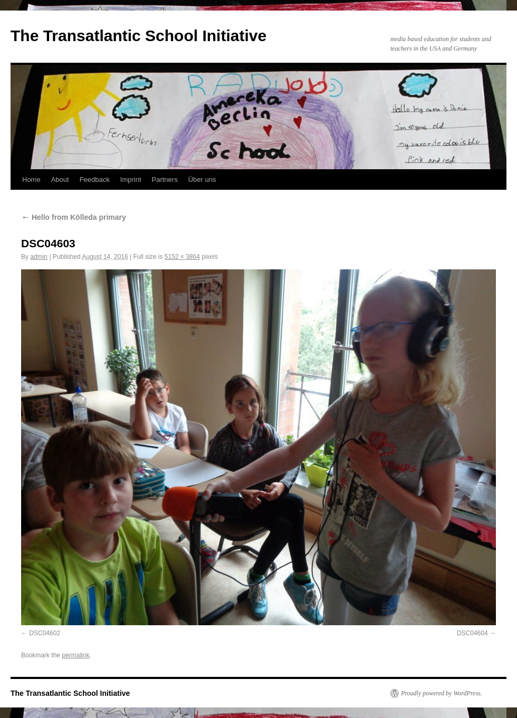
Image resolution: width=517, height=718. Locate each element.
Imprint (130, 179)
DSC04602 (44, 633)
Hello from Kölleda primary (73, 217)
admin (38, 256)
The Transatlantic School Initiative (138, 35)
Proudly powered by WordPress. (441, 693)
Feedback (95, 179)
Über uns (202, 179)
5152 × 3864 (182, 256)
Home (31, 179)
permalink (75, 655)
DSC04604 (472, 633)
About (60, 179)
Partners (165, 179)
